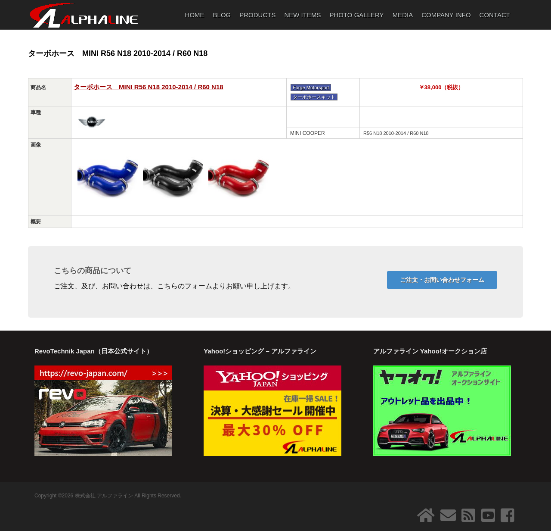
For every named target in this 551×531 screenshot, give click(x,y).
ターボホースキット (314, 97)
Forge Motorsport (311, 87)
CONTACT (495, 15)
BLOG (222, 15)
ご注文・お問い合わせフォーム (442, 279)
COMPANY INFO (446, 15)
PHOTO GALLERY (356, 15)
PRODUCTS (257, 15)
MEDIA (403, 15)
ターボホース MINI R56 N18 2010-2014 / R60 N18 (148, 87)
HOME (194, 15)
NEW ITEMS (302, 15)
